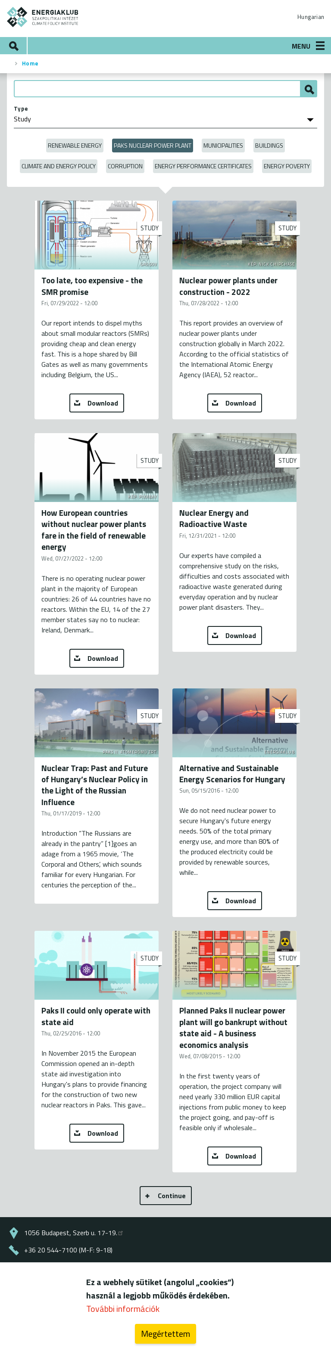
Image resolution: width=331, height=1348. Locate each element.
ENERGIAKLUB (43, 17)
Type (21, 108)
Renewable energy (75, 145)
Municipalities (223, 145)
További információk (122, 1308)
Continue (172, 1195)
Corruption (125, 165)
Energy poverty (287, 165)
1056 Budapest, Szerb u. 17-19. (74, 1232)
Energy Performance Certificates (203, 165)
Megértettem (165, 1333)
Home (30, 63)
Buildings (269, 145)
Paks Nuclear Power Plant (152, 145)
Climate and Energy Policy (59, 165)
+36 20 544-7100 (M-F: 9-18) (68, 1250)
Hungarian (310, 16)
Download (102, 403)
